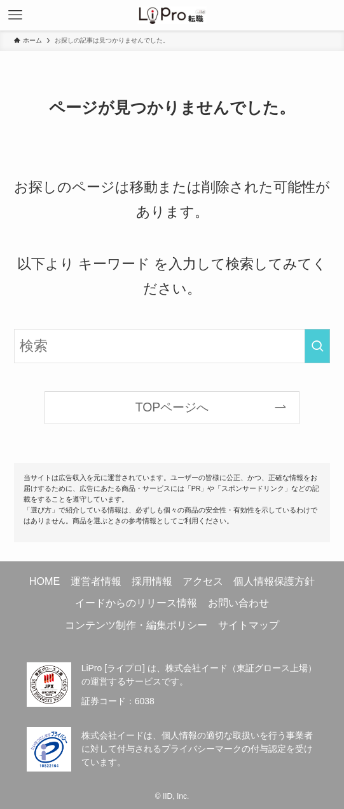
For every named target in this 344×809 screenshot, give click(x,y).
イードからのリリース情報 (136, 602)
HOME (44, 581)
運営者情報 (96, 581)
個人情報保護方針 (274, 581)
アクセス (202, 581)
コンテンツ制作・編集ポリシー (136, 625)
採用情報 (152, 581)
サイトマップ (248, 625)
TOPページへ (172, 407)
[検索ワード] (172, 346)
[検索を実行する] (317, 346)
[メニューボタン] (15, 15)
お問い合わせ (238, 602)
